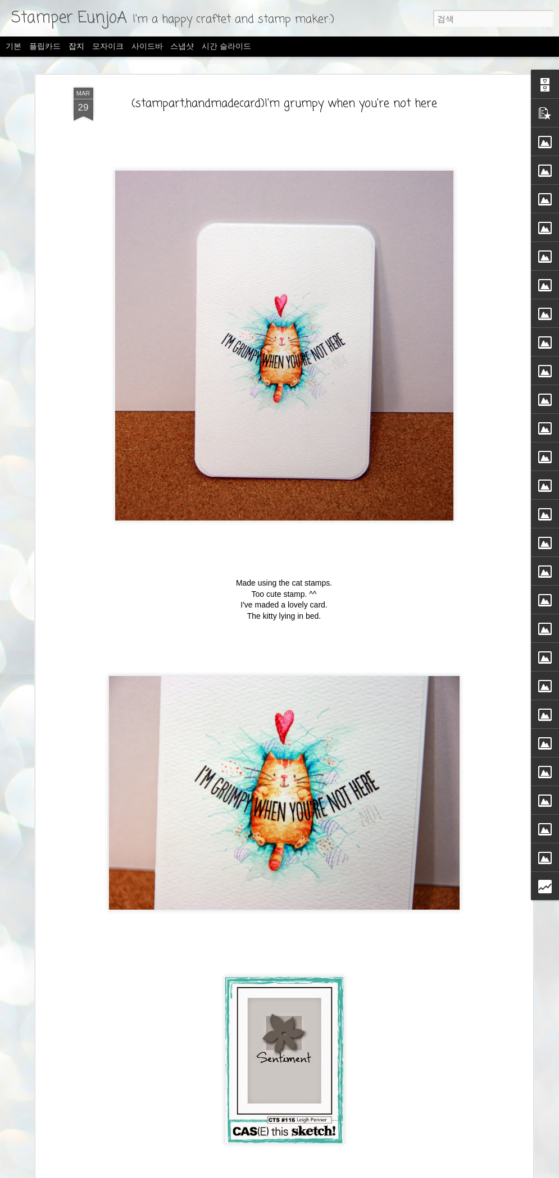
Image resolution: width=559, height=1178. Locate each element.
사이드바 (147, 46)
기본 (13, 46)
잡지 (76, 46)
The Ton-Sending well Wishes (107, 1118)
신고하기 (383, 1170)
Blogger (357, 1170)
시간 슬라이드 (226, 46)
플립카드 (45, 46)
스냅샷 (182, 46)
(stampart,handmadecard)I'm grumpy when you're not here (284, 72)
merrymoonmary (286, 1170)
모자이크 (108, 46)
